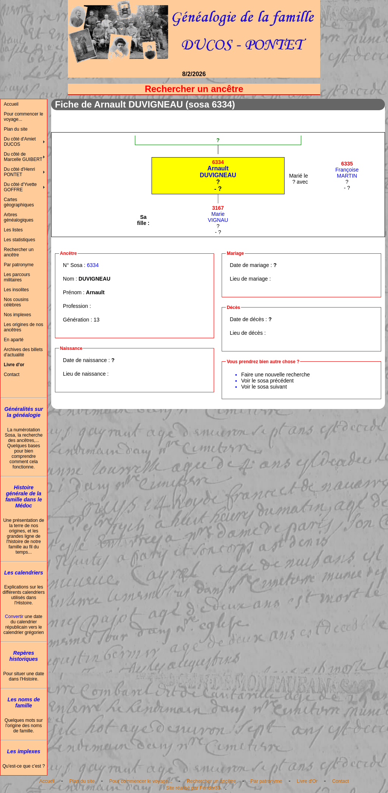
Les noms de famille (24, 702)
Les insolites (16, 289)
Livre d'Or (307, 781)
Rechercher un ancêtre (19, 252)
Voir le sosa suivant (264, 387)
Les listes (13, 230)
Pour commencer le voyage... (23, 116)
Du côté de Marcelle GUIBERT (23, 156)
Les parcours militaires (17, 277)
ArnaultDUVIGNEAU (218, 168)
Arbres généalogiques (18, 217)
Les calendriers (23, 573)
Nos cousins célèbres (16, 302)
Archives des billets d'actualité (23, 352)
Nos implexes (17, 314)
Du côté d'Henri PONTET (19, 172)
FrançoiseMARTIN (346, 170)
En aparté (13, 339)
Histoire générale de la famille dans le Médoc (23, 496)
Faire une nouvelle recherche (275, 375)
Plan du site (16, 129)
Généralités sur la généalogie (23, 412)
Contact (11, 374)
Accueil (11, 104)
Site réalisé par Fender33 (193, 788)
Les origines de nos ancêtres (23, 327)
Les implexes (23, 751)
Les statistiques (19, 239)
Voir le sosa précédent (267, 381)
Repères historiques (23, 656)
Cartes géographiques (19, 202)
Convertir (14, 616)
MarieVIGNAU (218, 214)
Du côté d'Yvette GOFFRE (20, 187)
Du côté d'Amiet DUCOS (20, 141)
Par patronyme (19, 264)
